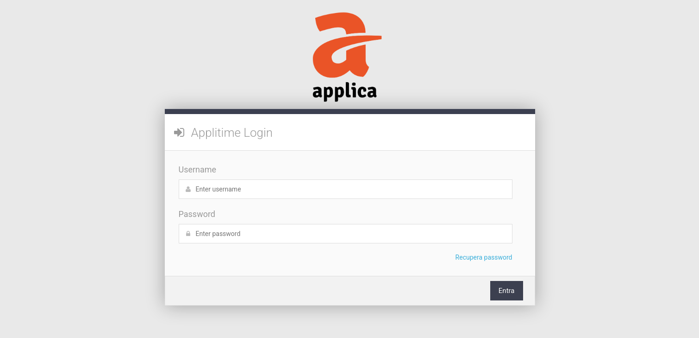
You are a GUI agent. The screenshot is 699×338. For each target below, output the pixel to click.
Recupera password (484, 257)
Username (198, 169)
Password (197, 214)
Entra (507, 291)
